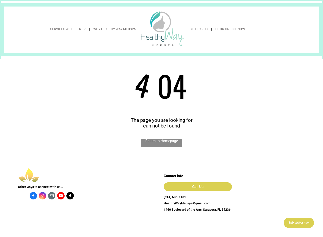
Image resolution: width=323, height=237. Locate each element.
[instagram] (42, 196)
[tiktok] (70, 196)
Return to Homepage (161, 141)
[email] (51, 196)
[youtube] (61, 196)
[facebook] (33, 196)
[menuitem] (68, 29)
